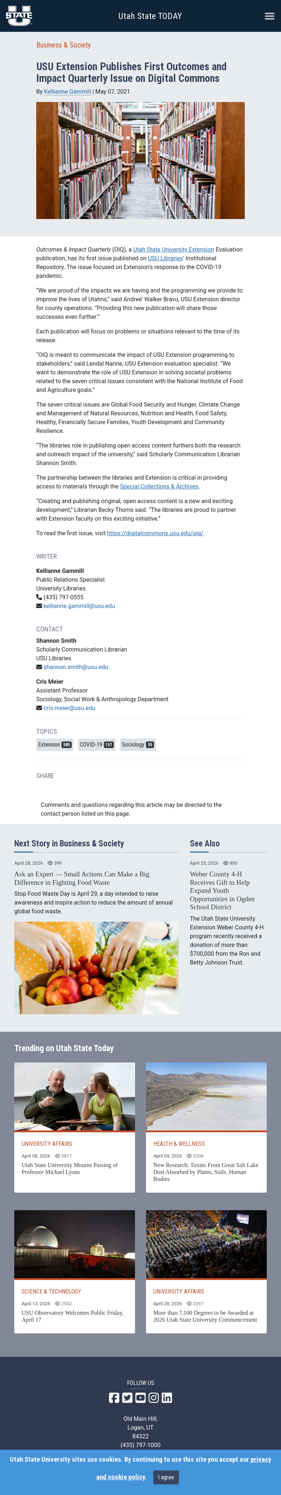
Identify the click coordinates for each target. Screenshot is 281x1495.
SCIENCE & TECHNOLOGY (51, 1291)
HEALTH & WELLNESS (179, 1143)
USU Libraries (165, 258)
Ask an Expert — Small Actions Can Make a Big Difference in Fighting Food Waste (81, 878)
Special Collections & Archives (159, 486)
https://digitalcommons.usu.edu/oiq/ (155, 533)
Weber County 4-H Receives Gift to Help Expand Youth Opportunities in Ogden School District (222, 890)
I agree (166, 1477)
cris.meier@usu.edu (69, 708)
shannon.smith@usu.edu (76, 667)
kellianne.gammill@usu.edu (79, 606)
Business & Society (63, 45)
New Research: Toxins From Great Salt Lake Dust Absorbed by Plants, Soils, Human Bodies (205, 1172)
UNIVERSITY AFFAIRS (47, 1143)
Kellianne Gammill (67, 91)
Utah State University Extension (173, 249)
